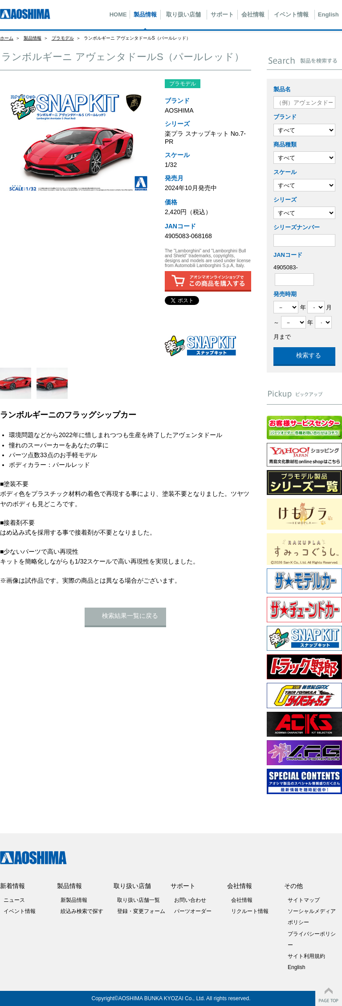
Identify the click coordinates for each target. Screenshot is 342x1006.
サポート (222, 14)
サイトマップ (304, 900)
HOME (118, 14)
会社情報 (253, 14)
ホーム (6, 38)
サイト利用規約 (306, 956)
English (328, 14)
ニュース (14, 900)
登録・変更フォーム (141, 911)
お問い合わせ (190, 900)
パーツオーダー (193, 911)
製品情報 (145, 14)
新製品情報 (74, 900)
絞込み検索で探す (82, 911)
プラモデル (63, 38)
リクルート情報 (250, 911)
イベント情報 (291, 14)
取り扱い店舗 (183, 14)
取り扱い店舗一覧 (138, 900)
